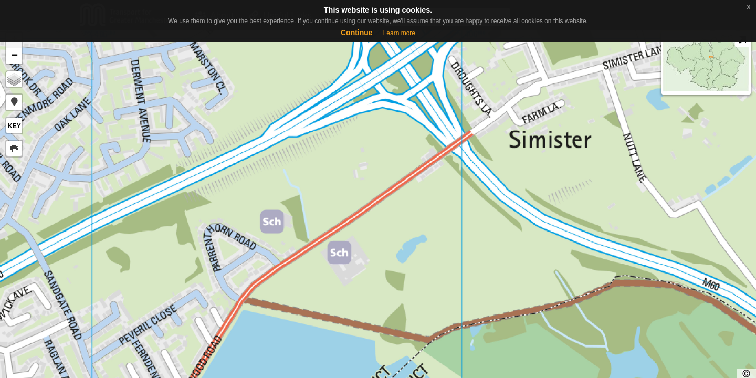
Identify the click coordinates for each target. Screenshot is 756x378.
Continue (357, 32)
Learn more (399, 33)
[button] (14, 102)
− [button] (14, 56)
